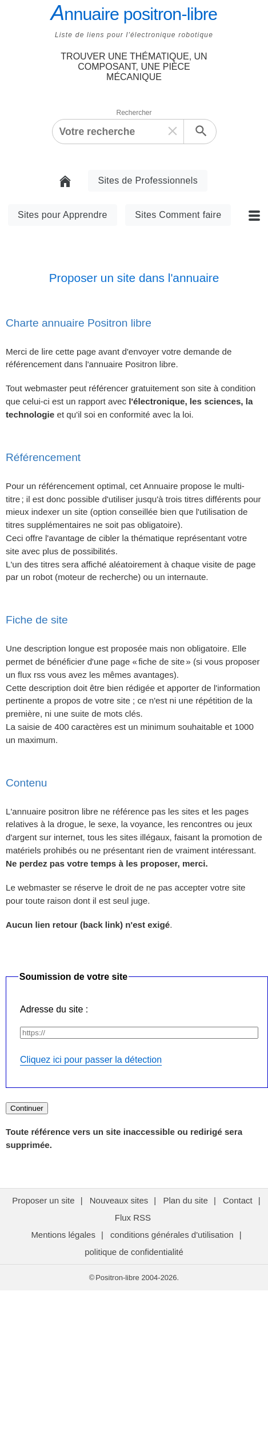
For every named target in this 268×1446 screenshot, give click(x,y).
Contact (238, 1200)
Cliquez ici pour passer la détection (91, 1059)
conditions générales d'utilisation (172, 1235)
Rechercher (133, 113)
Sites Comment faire (178, 215)
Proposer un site (43, 1200)
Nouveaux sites (119, 1200)
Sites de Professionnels (148, 180)
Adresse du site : (54, 1009)
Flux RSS (134, 1217)
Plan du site (185, 1200)
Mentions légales (63, 1235)
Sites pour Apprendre (62, 215)
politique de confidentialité (134, 1252)
